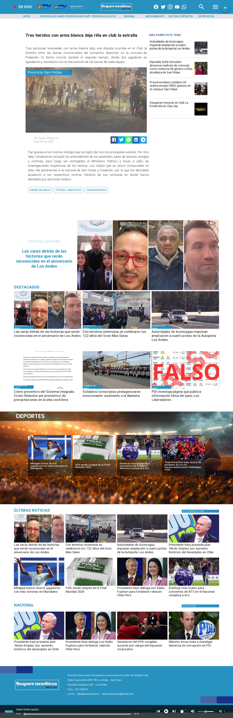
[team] (183, 459)
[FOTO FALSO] (185, 388)
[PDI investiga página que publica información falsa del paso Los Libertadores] (185, 396)
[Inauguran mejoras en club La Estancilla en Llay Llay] (171, 109)
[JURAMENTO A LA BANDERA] (116, 388)
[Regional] (129, 16)
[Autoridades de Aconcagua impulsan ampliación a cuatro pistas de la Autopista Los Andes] (171, 47)
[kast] (194, 542)
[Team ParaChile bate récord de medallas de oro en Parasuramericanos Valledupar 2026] (183, 466)
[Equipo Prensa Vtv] (59, 138)
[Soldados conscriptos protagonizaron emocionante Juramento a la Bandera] (116, 396)
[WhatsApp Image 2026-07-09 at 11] (200, 74)
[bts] (138, 459)
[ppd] (142, 639)
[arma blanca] (40, 190)
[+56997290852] (184, 11)
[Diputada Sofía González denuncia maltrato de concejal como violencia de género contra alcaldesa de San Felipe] (171, 68)
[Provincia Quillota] (103, 16)
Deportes (38, 438)
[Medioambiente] (155, 16)
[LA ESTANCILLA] (200, 115)
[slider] (25, 714)
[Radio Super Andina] (201, 11)
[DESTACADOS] (47, 328)
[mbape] (49, 459)
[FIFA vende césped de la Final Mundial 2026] (94, 466)
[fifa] (94, 459)
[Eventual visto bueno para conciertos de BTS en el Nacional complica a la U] (139, 466)
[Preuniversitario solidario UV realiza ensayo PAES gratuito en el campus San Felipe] (171, 88)
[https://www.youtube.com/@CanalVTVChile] (177, 11)
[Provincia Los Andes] (52, 16)
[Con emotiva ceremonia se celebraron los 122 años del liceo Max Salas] (116, 336)
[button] (40, 190)
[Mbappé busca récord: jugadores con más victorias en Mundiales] (49, 466)
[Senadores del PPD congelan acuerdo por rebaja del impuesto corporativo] (142, 646)
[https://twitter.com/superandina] (163, 11)
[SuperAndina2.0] (116, 11)
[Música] (46, 510)
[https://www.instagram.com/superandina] (170, 11)
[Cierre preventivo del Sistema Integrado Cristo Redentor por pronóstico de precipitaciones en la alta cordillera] (47, 396)
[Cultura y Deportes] (180, 16)
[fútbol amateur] (68, 190)
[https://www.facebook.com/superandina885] (156, 11)
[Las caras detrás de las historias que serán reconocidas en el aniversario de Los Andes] (47, 336)
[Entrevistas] (206, 16)
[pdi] (194, 639)
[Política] (201, 511)
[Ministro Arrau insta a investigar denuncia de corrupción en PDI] (194, 646)
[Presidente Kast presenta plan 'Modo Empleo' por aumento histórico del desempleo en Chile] (194, 549)
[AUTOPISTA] (185, 328)
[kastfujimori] (142, 585)
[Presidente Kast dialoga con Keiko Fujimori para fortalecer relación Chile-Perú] (142, 592)
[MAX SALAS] (116, 328)
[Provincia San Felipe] (78, 16)
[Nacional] (46, 605)
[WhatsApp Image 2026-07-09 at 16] (47, 388)
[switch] (183, 711)
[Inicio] (26, 16)
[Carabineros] (96, 190)
